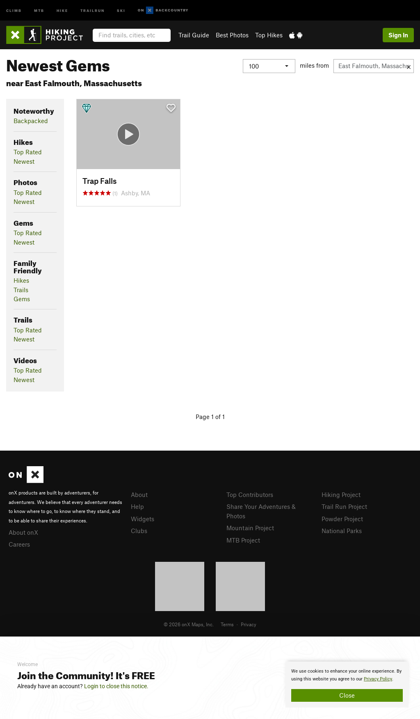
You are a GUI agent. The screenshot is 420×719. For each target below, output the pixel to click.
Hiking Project (341, 494)
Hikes (21, 280)
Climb (14, 10)
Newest (24, 161)
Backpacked (31, 120)
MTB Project (243, 540)
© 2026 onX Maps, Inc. (189, 624)
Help (137, 506)
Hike (62, 10)
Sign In (398, 35)
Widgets (142, 518)
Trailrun (92, 10)
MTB (39, 10)
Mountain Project (250, 527)
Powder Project (342, 518)
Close (347, 695)
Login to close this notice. (116, 686)
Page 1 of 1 (210, 416)
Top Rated (28, 152)
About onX (23, 532)
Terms (227, 624)
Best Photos (232, 35)
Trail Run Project (344, 506)
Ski (121, 10)
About (139, 494)
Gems (22, 298)
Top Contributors (249, 494)
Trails (21, 289)
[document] (347, 684)
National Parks (342, 530)
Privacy (248, 624)
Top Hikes (269, 35)
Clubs (139, 530)
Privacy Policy (378, 679)
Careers (19, 544)
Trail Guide (193, 35)
